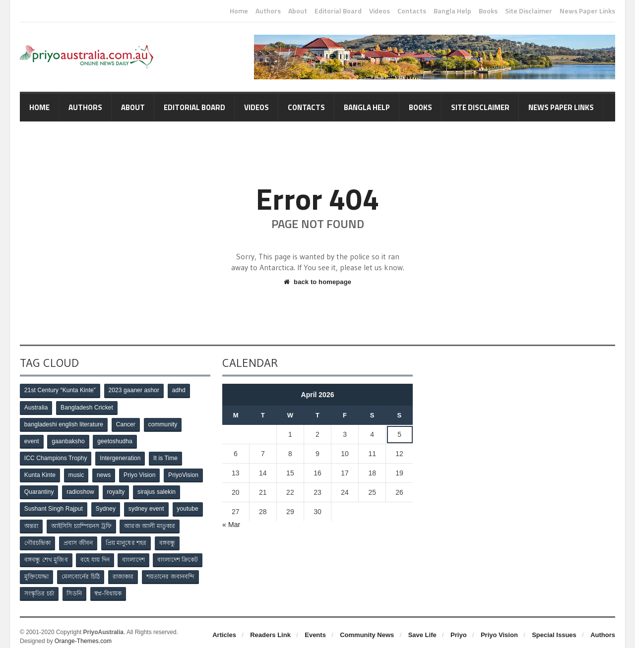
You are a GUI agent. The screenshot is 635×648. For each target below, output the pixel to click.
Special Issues (554, 627)
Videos (379, 10)
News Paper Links (587, 10)
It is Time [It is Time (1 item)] (166, 456)
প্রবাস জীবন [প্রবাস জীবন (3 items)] (79, 537)
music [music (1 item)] (77, 472)
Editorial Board (338, 10)
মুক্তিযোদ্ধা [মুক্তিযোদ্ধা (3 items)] (37, 570)
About (297, 10)
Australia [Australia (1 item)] (36, 407)
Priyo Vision (499, 627)
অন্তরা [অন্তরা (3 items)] (32, 521)
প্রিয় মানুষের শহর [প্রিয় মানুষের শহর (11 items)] (128, 537)
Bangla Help (452, 10)
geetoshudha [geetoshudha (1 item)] (117, 439)
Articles (224, 627)
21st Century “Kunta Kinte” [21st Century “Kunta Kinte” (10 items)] (60, 390)
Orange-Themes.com (83, 633)
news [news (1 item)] (106, 472)
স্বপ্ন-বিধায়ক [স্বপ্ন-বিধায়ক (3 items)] (110, 587)
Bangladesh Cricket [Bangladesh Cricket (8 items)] (88, 407)
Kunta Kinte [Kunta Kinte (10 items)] (40, 472)
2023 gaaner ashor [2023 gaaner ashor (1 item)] (134, 390)
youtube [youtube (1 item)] (189, 505)
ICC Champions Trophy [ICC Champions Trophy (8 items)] (56, 456)
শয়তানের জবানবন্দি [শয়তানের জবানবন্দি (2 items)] (173, 570)
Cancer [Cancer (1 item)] (125, 423)
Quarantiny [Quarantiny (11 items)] (39, 488)
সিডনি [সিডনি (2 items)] (75, 587)
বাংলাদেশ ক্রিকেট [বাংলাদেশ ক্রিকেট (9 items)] (180, 554)
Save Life (422, 627)
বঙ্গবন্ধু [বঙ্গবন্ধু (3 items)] (170, 537)
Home (239, 10)
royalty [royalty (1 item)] (117, 488)
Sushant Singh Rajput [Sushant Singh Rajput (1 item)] (53, 505)
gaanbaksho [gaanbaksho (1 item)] (69, 439)
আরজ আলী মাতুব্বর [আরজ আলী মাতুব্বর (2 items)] (151, 521)
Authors (268, 10)
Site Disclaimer (528, 10)
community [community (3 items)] (163, 423)
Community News (367, 627)
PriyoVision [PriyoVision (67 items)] (186, 472)
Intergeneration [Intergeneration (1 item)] (121, 456)
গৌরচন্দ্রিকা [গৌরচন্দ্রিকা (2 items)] (38, 537)
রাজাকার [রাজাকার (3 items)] (125, 570)
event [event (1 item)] (32, 439)
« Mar (231, 525)
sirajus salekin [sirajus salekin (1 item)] (158, 488)
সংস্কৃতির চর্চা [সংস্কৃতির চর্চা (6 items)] (39, 587)
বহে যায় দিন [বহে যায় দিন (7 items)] (96, 554)
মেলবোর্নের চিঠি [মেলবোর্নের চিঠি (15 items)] (82, 570)
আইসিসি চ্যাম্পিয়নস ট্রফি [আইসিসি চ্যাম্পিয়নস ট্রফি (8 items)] (83, 521)
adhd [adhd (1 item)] (179, 390)
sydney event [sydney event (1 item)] (147, 505)
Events (315, 627)
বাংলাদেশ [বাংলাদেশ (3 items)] (135, 554)
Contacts (411, 10)
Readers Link (270, 627)
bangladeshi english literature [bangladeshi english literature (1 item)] (63, 423)
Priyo (458, 627)
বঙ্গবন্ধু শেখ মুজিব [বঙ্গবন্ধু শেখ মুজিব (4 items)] (46, 554)
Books (488, 10)
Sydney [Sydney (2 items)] (106, 505)
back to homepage (317, 282)
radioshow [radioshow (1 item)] (81, 488)
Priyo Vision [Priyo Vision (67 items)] (142, 472)
